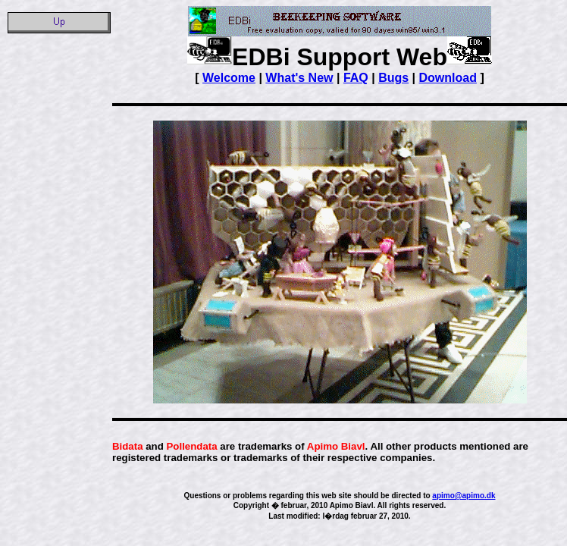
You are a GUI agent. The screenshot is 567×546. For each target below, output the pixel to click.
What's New (299, 77)
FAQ (355, 77)
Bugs (393, 77)
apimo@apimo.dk (463, 495)
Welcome (228, 77)
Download (448, 77)
